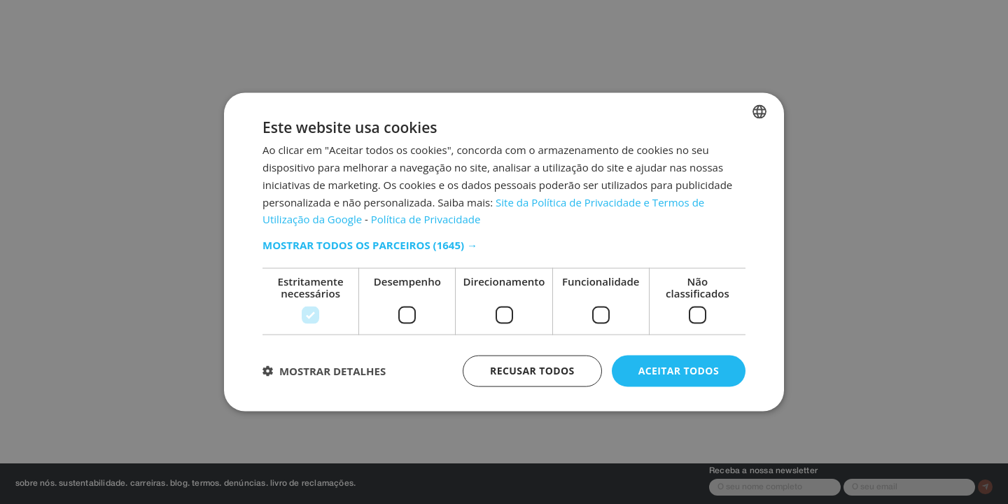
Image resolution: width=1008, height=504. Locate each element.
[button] (504, 245)
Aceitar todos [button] (678, 370)
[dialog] (504, 252)
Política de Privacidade (426, 219)
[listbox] (759, 112)
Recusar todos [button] (532, 370)
